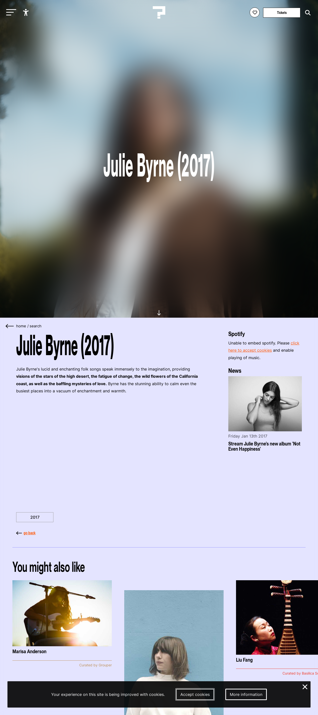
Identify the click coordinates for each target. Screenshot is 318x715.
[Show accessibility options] (26, 12)
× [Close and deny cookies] (305, 686)
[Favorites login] (255, 12)
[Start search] (306, 12)
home (21, 326)
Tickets (282, 12)
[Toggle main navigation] (10, 12)
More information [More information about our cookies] (246, 694)
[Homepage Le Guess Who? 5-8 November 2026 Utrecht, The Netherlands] (159, 12)
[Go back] (10, 326)
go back (26, 532)
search (35, 326)
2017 (35, 517)
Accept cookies (195, 694)
